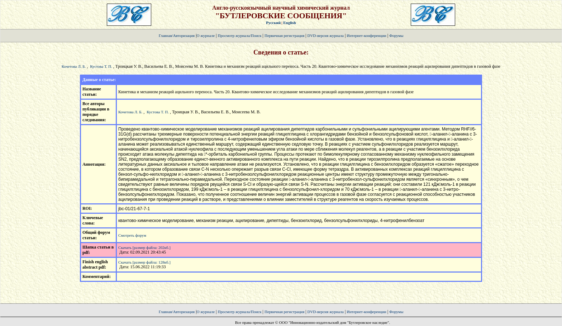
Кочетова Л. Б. (74, 66)
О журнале (206, 35)
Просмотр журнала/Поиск (239, 35)
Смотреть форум (132, 235)
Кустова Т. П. (101, 66)
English (289, 22)
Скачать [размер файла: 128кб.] (144, 262)
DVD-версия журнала (325, 35)
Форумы (396, 35)
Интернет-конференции (366, 35)
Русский (273, 22)
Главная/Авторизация (177, 35)
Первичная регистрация (285, 35)
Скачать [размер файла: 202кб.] (144, 247)
